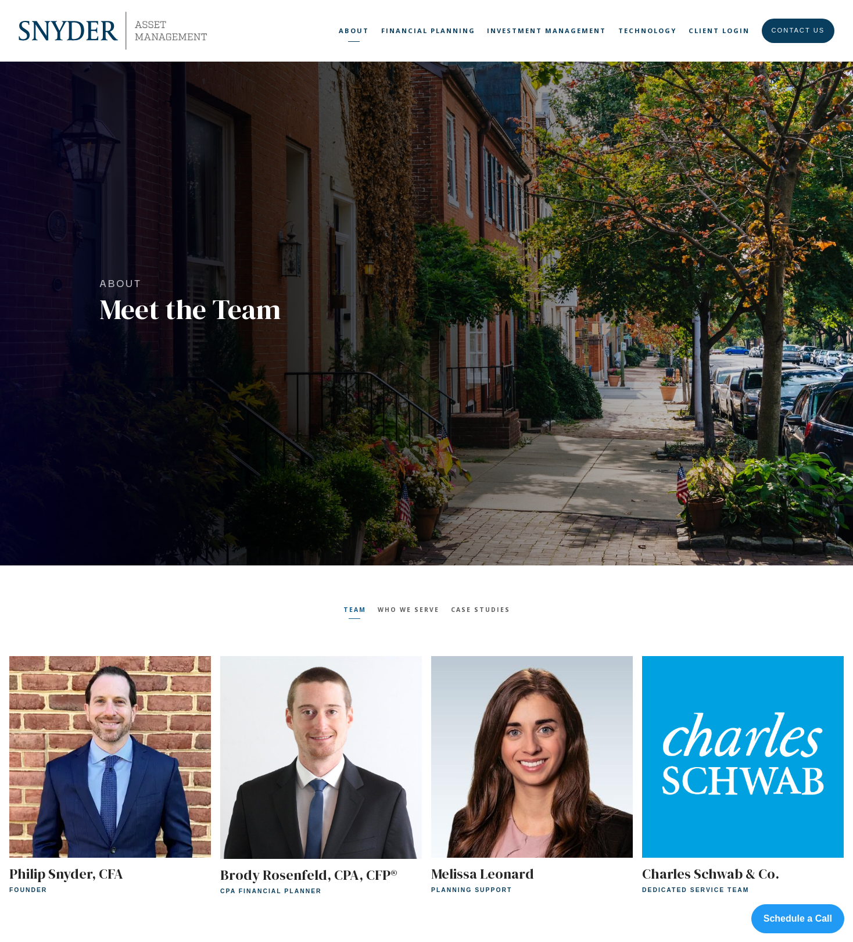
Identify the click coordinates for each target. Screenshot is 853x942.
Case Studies (480, 610)
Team (354, 610)
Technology (647, 30)
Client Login (719, 30)
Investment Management (546, 30)
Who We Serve (408, 610)
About (354, 30)
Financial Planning (428, 30)
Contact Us (798, 30)
